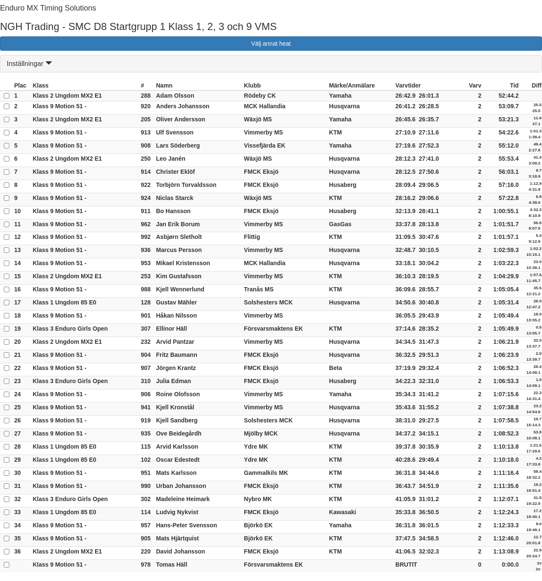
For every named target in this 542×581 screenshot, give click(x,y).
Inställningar (29, 63)
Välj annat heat (270, 43)
